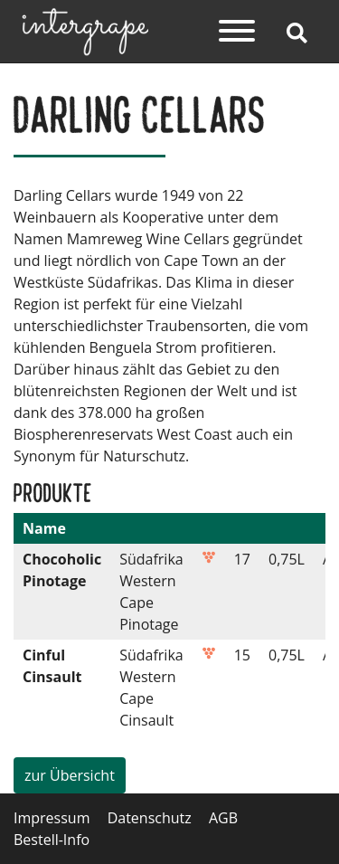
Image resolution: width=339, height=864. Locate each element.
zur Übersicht (69, 775)
